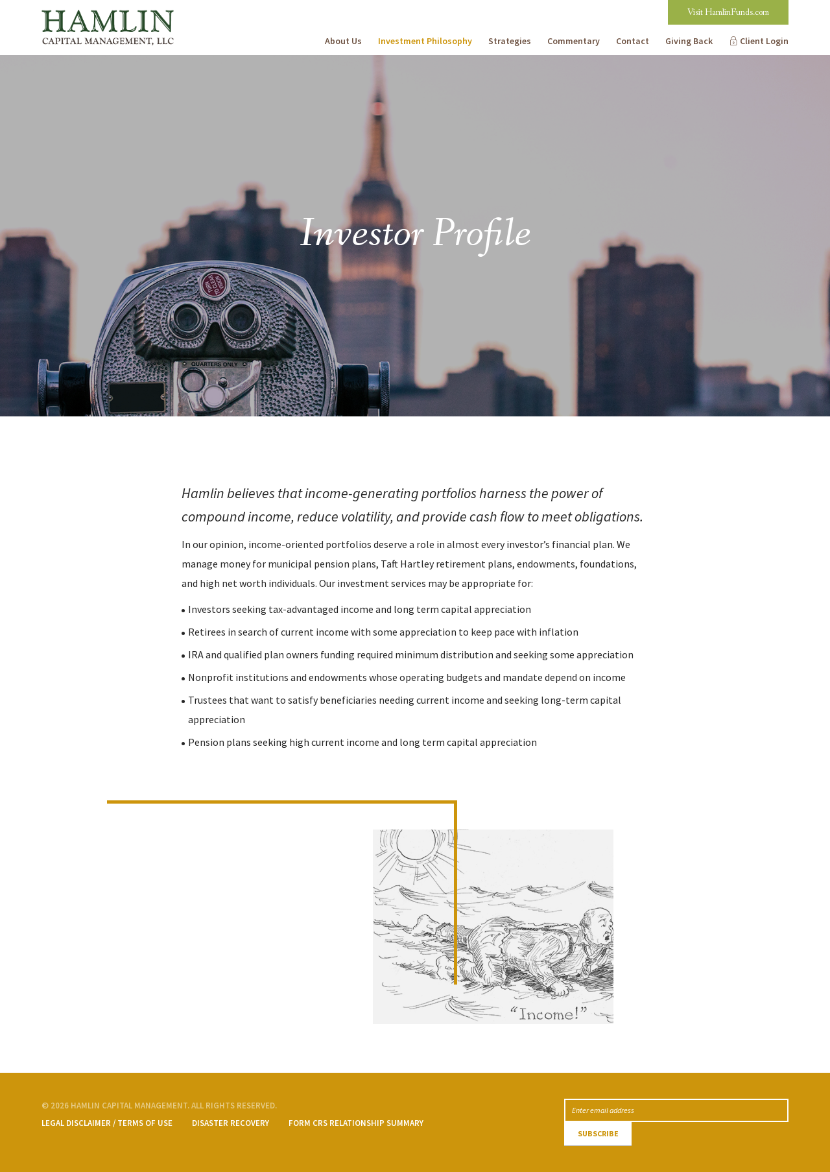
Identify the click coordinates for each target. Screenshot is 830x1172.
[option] (415, 235)
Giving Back (689, 41)
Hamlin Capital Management (106, 9)
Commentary (573, 41)
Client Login (764, 41)
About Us (343, 41)
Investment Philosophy (425, 41)
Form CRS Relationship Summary (356, 1123)
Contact (632, 41)
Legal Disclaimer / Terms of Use (107, 1123)
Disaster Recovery (230, 1123)
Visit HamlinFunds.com (728, 12)
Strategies (509, 41)
